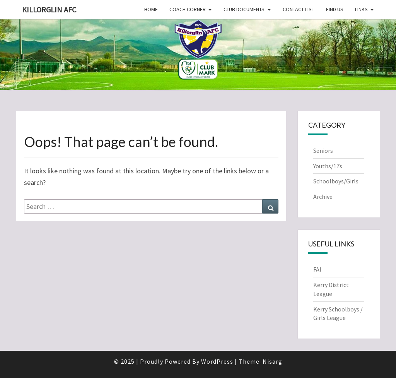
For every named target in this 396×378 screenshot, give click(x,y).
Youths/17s (327, 166)
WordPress (217, 361)
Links (361, 9)
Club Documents (244, 9)
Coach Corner (187, 9)
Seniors (323, 150)
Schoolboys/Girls (335, 181)
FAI (317, 269)
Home (151, 9)
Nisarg (272, 361)
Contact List (298, 9)
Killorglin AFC (49, 9)
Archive (323, 196)
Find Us (334, 9)
